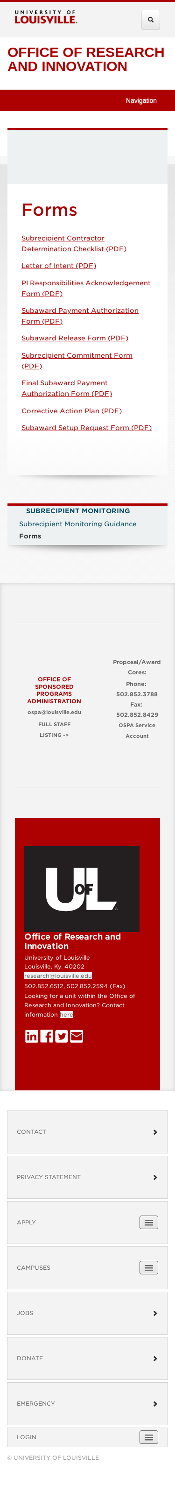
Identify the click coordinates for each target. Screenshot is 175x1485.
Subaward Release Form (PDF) (74, 338)
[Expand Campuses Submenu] (149, 1267)
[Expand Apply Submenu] (149, 1222)
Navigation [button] (145, 100)
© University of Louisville (53, 1457)
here (66, 1014)
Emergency (87, 1403)
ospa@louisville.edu (54, 712)
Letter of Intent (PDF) (58, 265)
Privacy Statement (87, 1177)
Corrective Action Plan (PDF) (71, 411)
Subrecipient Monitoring (78, 511)
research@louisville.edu (58, 975)
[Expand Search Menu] (150, 19)
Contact (87, 1131)
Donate (87, 1358)
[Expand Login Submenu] (149, 1437)
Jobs (87, 1312)
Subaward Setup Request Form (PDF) (86, 427)
